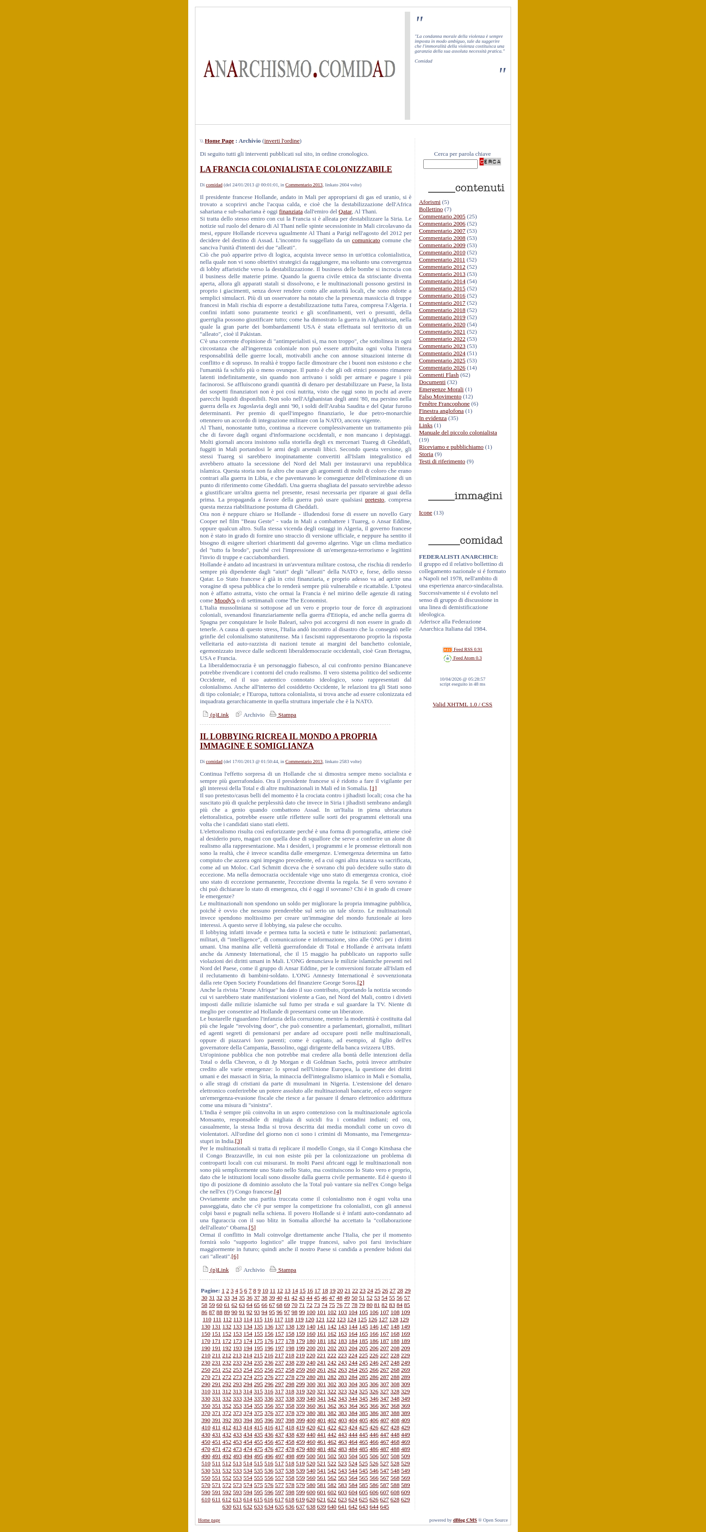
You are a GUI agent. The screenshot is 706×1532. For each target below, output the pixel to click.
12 (280, 1290)
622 (331, 1499)
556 (268, 1477)
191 (216, 1348)
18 (325, 1290)
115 (258, 1319)
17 (318, 1290)
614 (247, 1499)
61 (227, 1305)
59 (212, 1305)
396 (268, 1420)
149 (405, 1326)
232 (226, 1362)
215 (258, 1355)
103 (342, 1312)
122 (330, 1319)
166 (374, 1333)
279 (300, 1377)
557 (279, 1477)
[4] (277, 1191)
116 (268, 1319)
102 (331, 1312)
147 (384, 1326)
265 (363, 1369)
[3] (238, 1141)
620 (310, 1499)
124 (351, 1319)
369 (405, 1405)
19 (332, 1290)
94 (264, 1312)
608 (394, 1492)
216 (268, 1355)
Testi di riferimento (442, 461)
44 (309, 1297)
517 (279, 1463)
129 (404, 1319)
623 (342, 1499)
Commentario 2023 (442, 346)
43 (302, 1297)
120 (309, 1319)
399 (300, 1420)
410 (205, 1427)
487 (384, 1449)
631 (237, 1506)
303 (342, 1384)
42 (294, 1297)
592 (226, 1492)
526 (373, 1463)
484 (353, 1449)
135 (258, 1326)
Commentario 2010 (442, 252)
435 (258, 1434)
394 (248, 1420)
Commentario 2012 (442, 266)
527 (384, 1463)
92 (249, 1312)
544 (353, 1470)
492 (226, 1456)
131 (216, 1326)
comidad (214, 184)
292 (226, 1384)
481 (321, 1449)
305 (363, 1384)
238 (289, 1362)
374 (248, 1413)
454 (248, 1441)
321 (321, 1391)
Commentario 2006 (442, 223)
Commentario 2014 (442, 281)
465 (363, 1441)
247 (384, 1362)
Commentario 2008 (442, 238)
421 (321, 1427)
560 (311, 1477)
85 (407, 1305)
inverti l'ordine (281, 140)
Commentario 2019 (442, 317)
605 (363, 1492)
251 (216, 1369)
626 (373, 1499)
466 (374, 1441)
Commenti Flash (439, 374)
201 (321, 1348)
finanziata (291, 211)
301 (321, 1384)
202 (331, 1348)
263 (342, 1369)
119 (299, 1319)
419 (300, 1427)
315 (258, 1391)
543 (342, 1470)
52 (369, 1297)
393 (237, 1420)
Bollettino (431, 209)
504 (353, 1456)
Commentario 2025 (442, 360)
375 (258, 1413)
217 (279, 1355)
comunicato (366, 240)
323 (342, 1391)
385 (363, 1413)
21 (347, 1290)
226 (373, 1355)
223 (342, 1355)
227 (384, 1355)
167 (384, 1333)
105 (363, 1312)
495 (258, 1456)
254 (248, 1369)
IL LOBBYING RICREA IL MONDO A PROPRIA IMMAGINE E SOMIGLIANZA (288, 741)
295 (258, 1384)
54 (384, 1297)
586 (374, 1485)
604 (353, 1492)
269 (405, 1369)
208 (394, 1348)
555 (258, 1477)
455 (258, 1441)
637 (300, 1506)
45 (317, 1297)
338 (289, 1398)
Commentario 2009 (442, 245)
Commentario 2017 (442, 302)
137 (279, 1326)
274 (248, 1377)
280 (311, 1377)
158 (289, 1333)
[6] (235, 1256)
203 (342, 1348)
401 (321, 1420)
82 (384, 1305)
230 (205, 1362)
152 (226, 1333)
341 (321, 1398)
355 (258, 1405)
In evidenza (433, 418)
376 (268, 1413)
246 (374, 1362)
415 (258, 1427)
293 (237, 1384)
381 (321, 1413)
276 (268, 1377)
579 (300, 1485)
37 (257, 1297)
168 (394, 1333)
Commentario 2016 (442, 295)
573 (237, 1485)
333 (237, 1398)
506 (374, 1456)
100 (311, 1312)
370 (205, 1413)
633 (258, 1506)
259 (300, 1369)
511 (216, 1463)
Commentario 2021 (442, 331)
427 (384, 1427)
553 (237, 1477)
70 (294, 1305)
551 (216, 1477)
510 (205, 1463)
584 (353, 1485)
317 (279, 1391)
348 (394, 1398)
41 (287, 1297)
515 (258, 1463)
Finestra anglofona (441, 410)
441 (321, 1434)
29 (408, 1290)
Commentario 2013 (304, 184)
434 (248, 1434)
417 (279, 1427)
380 (311, 1413)
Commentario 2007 (442, 230)
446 (374, 1434)
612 (226, 1499)
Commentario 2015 (442, 288)
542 (331, 1470)
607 (384, 1492)
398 (289, 1420)
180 (311, 1341)
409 (405, 1420)
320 (310, 1391)
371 (216, 1413)
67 (272, 1305)
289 (405, 1377)
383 (342, 1413)
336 (268, 1398)
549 (405, 1470)
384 (353, 1413)
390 (205, 1420)
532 (226, 1470)
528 (394, 1463)
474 (248, 1449)
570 (205, 1485)
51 (362, 1297)
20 (340, 1290)
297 (279, 1384)
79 (362, 1305)
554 (248, 1477)
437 (279, 1434)
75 (332, 1305)
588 (394, 1485)
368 (394, 1405)
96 (279, 1312)
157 (279, 1333)
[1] (373, 788)
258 (289, 1369)
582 (331, 1485)
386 (374, 1413)
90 (234, 1312)
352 (226, 1405)
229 (405, 1355)
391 (216, 1420)
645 (384, 1506)
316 (268, 1391)
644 (374, 1506)
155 (258, 1333)
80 (369, 1305)
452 (226, 1441)
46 (324, 1297)
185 (363, 1341)
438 (289, 1434)
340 (311, 1398)
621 (321, 1499)
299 (300, 1384)
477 (279, 1449)
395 (258, 1420)
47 (332, 1297)
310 (205, 1391)
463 (342, 1441)
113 (237, 1319)
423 (342, 1427)
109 (405, 1312)
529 (405, 1463)
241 (321, 1362)
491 (216, 1456)
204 (353, 1348)
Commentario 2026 (442, 367)
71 (302, 1305)
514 (247, 1463)
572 (226, 1485)
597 (279, 1492)
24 (370, 1290)
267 (384, 1369)
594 (248, 1492)
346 (374, 1398)
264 (353, 1369)
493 (237, 1456)
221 (321, 1355)
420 (310, 1427)
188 (394, 1341)
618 (289, 1499)
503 (342, 1456)
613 (237, 1499)
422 (331, 1427)
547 (384, 1470)
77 (347, 1305)
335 (258, 1398)
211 (216, 1355)
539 (300, 1470)
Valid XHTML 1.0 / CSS (462, 704)
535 (258, 1470)
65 (257, 1305)
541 (321, 1470)
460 (311, 1441)
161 (321, 1333)
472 (226, 1449)
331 (216, 1398)
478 (289, 1449)
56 (400, 1297)
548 (394, 1470)
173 (237, 1341)
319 (300, 1391)
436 (268, 1434)
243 (342, 1362)
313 (237, 1391)
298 (289, 1384)
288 (394, 1377)
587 (384, 1485)
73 (317, 1305)
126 (372, 1319)
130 (205, 1326)
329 (405, 1391)
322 (331, 1391)
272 (226, 1377)
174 (248, 1341)
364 (353, 1405)
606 (374, 1492)
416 (268, 1427)
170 (205, 1341)
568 (394, 1477)
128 (393, 1319)
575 (258, 1485)
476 (268, 1449)
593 (237, 1492)
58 (204, 1305)
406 (374, 1420)
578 (289, 1485)
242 (331, 1362)
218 (289, 1355)
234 (248, 1362)
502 (331, 1456)
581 (321, 1485)
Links (425, 425)
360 (311, 1405)
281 (321, 1377)
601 (321, 1492)
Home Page (219, 140)
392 (226, 1420)
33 (227, 1297)
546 (374, 1470)
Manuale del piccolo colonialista (458, 432)
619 (300, 1499)
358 (289, 1405)
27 (392, 1290)
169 (405, 1333)
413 (237, 1427)
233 (237, 1362)
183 (342, 1341)
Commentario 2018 (442, 310)
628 (394, 1499)
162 (331, 1333)
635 (279, 1506)
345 (363, 1398)
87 (212, 1312)
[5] (252, 1227)
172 (226, 1341)
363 (342, 1405)
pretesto (374, 499)
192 (226, 1348)
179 (300, 1341)
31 (212, 1297)
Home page (209, 1520)
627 (384, 1499)
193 (237, 1348)
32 (219, 1297)
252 (226, 1369)
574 (248, 1485)
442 (331, 1434)
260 (311, 1369)
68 (279, 1305)
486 (374, 1449)
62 (234, 1305)
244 (353, 1362)
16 (310, 1290)
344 (353, 1398)
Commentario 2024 (442, 353)
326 (373, 1391)
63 (242, 1305)
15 (302, 1290)
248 (394, 1362)
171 (216, 1341)
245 (363, 1362)
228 (394, 1355)
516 (268, 1463)
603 (342, 1492)
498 (289, 1456)
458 (289, 1441)
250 (205, 1369)
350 (205, 1405)
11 (273, 1290)
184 (353, 1341)
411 (216, 1427)
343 (342, 1398)
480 (311, 1449)
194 (248, 1348)
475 (258, 1449)
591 (216, 1492)
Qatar (345, 211)
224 (353, 1355)
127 (383, 1319)
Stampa (282, 714)
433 (237, 1434)
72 (309, 1305)
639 (321, 1506)
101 (321, 1312)
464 (353, 1441)
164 (353, 1333)
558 (289, 1477)
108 (394, 1312)
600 (311, 1492)
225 (363, 1355)
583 (342, 1485)
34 (234, 1297)
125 (362, 1319)
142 (331, 1326)
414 (247, 1427)
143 (342, 1326)
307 (384, 1384)
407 (384, 1420)
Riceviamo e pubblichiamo (451, 446)
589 (405, 1485)
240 (311, 1362)
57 (407, 1297)
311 (216, 1391)
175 (258, 1341)
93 (257, 1312)
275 (258, 1377)
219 (300, 1355)
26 (385, 1290)
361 (321, 1405)
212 (226, 1355)
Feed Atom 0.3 (462, 657)
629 (405, 1499)
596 (268, 1492)
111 (217, 1319)
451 (216, 1441)
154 (248, 1333)
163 (342, 1333)
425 (363, 1427)
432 (226, 1434)
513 (237, 1463)
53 (377, 1297)
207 (384, 1348)
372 (226, 1413)
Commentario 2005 (442, 216)
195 (258, 1348)
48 (339, 1297)
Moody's (224, 600)
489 (405, 1449)
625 (363, 1499)
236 (268, 1362)
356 (268, 1405)
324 (353, 1391)
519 (300, 1463)
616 (268, 1499)
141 (321, 1326)
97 (287, 1312)
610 (205, 1499)
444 (353, 1434)
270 (205, 1377)
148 (394, 1326)
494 (248, 1456)
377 (279, 1413)
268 (394, 1369)
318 (289, 1391)
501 (321, 1456)
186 (374, 1341)
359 (300, 1405)
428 (394, 1427)
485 (363, 1449)
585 (363, 1485)
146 (374, 1326)
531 (216, 1470)
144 (353, 1326)
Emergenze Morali (441, 389)
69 (287, 1305)
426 (373, 1427)
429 (405, 1427)
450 (205, 1441)
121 (320, 1319)
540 (311, 1470)
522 (331, 1463)
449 (405, 1434)
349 (405, 1398)
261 (321, 1369)
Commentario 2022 (442, 338)
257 (279, 1369)
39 (272, 1297)
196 (268, 1348)
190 (205, 1348)
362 (331, 1405)
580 (311, 1485)
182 (331, 1341)
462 (331, 1441)
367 (384, 1405)
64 (249, 1305)
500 (311, 1456)
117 (278, 1319)
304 (353, 1384)
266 (374, 1369)
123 (341, 1319)
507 (384, 1456)
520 (310, 1463)
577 (279, 1485)
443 (342, 1434)
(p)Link (214, 714)
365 (363, 1405)
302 (331, 1384)
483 (342, 1449)
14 (295, 1290)
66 (264, 1305)
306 (374, 1384)
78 (355, 1305)
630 (226, 1506)
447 (384, 1434)
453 (237, 1441)
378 (289, 1413)
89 (227, 1312)
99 (302, 1312)
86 (204, 1312)
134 (248, 1326)
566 (374, 1477)
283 (342, 1377)
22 (355, 1290)
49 (347, 1297)
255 (258, 1369)
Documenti (432, 382)
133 (237, 1326)
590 (205, 1492)
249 (405, 1362)
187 (384, 1341)
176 (268, 1341)
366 (374, 1405)
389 (405, 1413)
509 (405, 1456)
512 (226, 1463)
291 (216, 1384)
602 (331, 1492)
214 (247, 1355)
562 (331, 1477)
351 (216, 1405)
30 (204, 1297)
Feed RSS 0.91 (462, 649)
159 (300, 1333)
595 (258, 1492)
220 (310, 1355)
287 (384, 1377)
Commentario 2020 (442, 324)
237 (279, 1362)
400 (311, 1420)
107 (384, 1312)
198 (289, 1348)
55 (392, 1297)
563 (342, 1477)
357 (279, 1405)
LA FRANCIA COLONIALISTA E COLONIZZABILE (296, 169)
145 (363, 1326)
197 (279, 1348)
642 (353, 1506)
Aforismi (429, 202)
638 (311, 1506)
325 (363, 1391)
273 (237, 1377)
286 (374, 1377)
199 (300, 1348)
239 (300, 1362)
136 (268, 1326)
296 (268, 1384)
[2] (361, 982)
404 (353, 1420)
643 (363, 1506)
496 (268, 1456)
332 (226, 1398)
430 (205, 1434)
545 (363, 1470)
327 (384, 1391)
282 (331, 1377)
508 (394, 1456)
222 (331, 1355)
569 (405, 1477)
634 (268, 1506)
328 (394, 1391)
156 (268, 1333)
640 (331, 1506)
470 (205, 1449)
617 (279, 1499)
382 (331, 1413)
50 (355, 1297)
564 (353, 1477)
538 (289, 1470)
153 (237, 1333)
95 (272, 1312)
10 (265, 1290)
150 (205, 1333)
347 (384, 1398)
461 (321, 1441)
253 (237, 1369)
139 (300, 1326)
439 (300, 1434)
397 (279, 1420)
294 (248, 1384)
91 (242, 1312)
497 (279, 1456)
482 (331, 1449)
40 (279, 1297)
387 (384, 1413)
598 (289, 1492)
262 (331, 1369)
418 (289, 1427)
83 (392, 1305)
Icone (425, 512)
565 (363, 1477)
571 (216, 1485)
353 (237, 1405)
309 (405, 1384)
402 (331, 1420)
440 (311, 1434)
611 (216, 1499)
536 (268, 1470)
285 (363, 1377)
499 (300, 1456)
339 (300, 1398)
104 (353, 1312)
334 (248, 1398)
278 (289, 1377)
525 (363, 1463)
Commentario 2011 (442, 259)
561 (321, 1477)
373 (237, 1413)
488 (394, 1449)
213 (237, 1355)
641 (342, 1506)
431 (216, 1434)
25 (377, 1290)
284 (353, 1377)
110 (207, 1319)
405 (363, 1420)
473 (237, 1449)
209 (405, 1348)
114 (248, 1319)
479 (300, 1449)
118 (289, 1319)
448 (394, 1434)
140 (311, 1326)
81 (377, 1305)
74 (324, 1305)
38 (264, 1297)
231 (216, 1362)
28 (400, 1290)
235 (258, 1362)
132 (226, 1326)
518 (289, 1463)
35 (242, 1297)
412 (226, 1427)
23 (363, 1290)
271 (216, 1377)
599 (300, 1492)
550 (205, 1477)
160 (311, 1333)
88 (219, 1312)
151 (216, 1333)
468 (394, 1441)
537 (279, 1470)
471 (216, 1449)
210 (205, 1355)
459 (300, 1441)
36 (249, 1297)
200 (311, 1348)
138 (289, 1326)
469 (405, 1441)
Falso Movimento (440, 396)
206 (374, 1348)
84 (400, 1305)
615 (258, 1499)
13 (287, 1290)
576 (268, 1485)
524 (353, 1463)
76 (339, 1305)
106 (374, 1312)
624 (353, 1499)
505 (363, 1456)
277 (279, 1377)
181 (321, 1341)
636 (289, 1506)
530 (205, 1470)
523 (342, 1463)
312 (226, 1391)
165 (363, 1333)
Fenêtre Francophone (444, 403)
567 (384, 1477)
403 (342, 1420)
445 (363, 1434)
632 (248, 1506)
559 (300, 1477)
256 (268, 1369)
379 (300, 1413)
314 (247, 1391)
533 (237, 1470)
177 (279, 1341)
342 (331, 1398)
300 (311, 1384)
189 (405, 1341)
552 (226, 1477)
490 (205, 1456)
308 (394, 1384)
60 (219, 1305)
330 (205, 1398)
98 (294, 1312)
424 (353, 1427)
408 (394, 1420)
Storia (426, 454)
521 (321, 1463)
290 (205, 1384)
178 (289, 1341)
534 (248, 1470)
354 (248, 1405)
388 (394, 1413)
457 (279, 1441)
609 (405, 1492)
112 (227, 1319)
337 (279, 1398)
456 (268, 1441)
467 (384, 1441)
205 (363, 1348)
